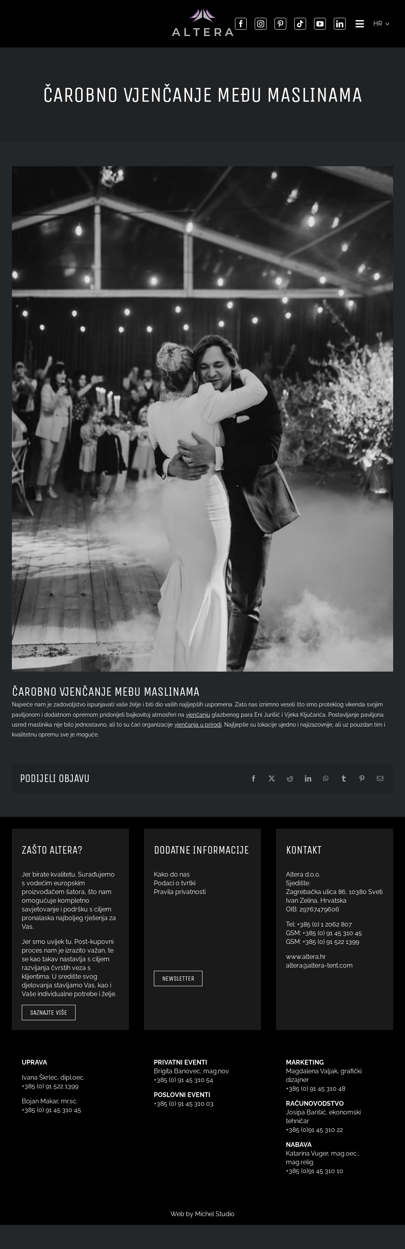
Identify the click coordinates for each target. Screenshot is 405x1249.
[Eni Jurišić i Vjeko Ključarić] (202, 419)
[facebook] (241, 24)
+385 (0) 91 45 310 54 (183, 1080)
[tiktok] (300, 24)
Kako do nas (172, 874)
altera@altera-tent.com (319, 965)
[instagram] (261, 24)
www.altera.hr (306, 956)
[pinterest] (280, 24)
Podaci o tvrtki (174, 883)
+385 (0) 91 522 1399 (331, 941)
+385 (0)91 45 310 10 (314, 1171)
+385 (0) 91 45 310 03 (184, 1103)
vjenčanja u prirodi (197, 724)
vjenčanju (198, 715)
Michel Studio (215, 1214)
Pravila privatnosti (180, 892)
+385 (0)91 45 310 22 (314, 1129)
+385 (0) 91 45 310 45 (332, 933)
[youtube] (320, 24)
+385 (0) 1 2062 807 (324, 924)
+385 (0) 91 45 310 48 (315, 1088)
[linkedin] (340, 24)
